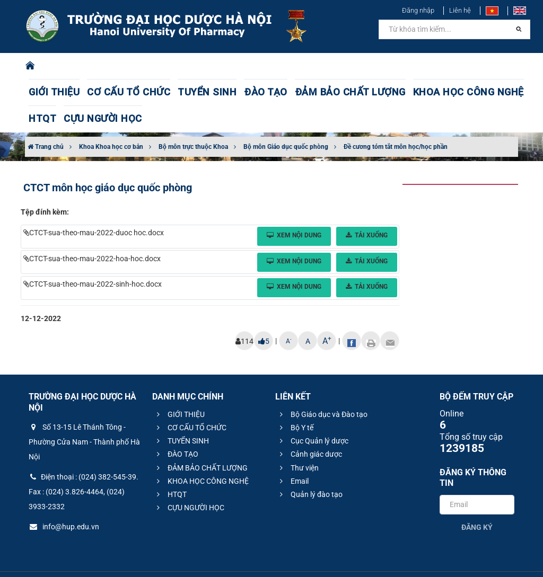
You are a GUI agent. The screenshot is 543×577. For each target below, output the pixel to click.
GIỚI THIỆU (49, 92)
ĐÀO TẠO (219, 92)
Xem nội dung (294, 208)
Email (293, 454)
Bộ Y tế (295, 401)
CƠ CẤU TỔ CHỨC (109, 92)
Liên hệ (460, 10)
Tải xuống (367, 208)
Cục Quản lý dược (312, 414)
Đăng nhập (418, 10)
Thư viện (298, 441)
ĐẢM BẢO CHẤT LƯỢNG (286, 92)
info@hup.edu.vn (64, 500)
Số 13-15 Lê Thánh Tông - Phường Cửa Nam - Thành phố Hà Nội (84, 415)
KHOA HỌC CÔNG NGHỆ (380, 92)
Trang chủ (46, 120)
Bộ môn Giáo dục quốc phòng (285, 120)
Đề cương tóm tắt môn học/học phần (396, 120)
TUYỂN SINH (172, 92)
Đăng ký (477, 500)
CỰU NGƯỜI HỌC (490, 92)
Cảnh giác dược (309, 427)
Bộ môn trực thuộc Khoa (193, 120)
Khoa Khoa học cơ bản (111, 120)
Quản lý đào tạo (310, 468)
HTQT (442, 92)
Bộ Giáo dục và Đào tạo (322, 388)
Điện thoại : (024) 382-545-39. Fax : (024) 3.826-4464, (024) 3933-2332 (83, 465)
